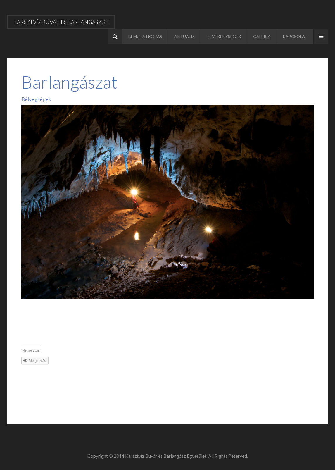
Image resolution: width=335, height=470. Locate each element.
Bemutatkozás (145, 36)
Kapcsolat (295, 36)
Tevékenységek (224, 36)
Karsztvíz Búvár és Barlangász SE (60, 22)
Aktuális (184, 36)
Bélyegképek (36, 99)
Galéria (262, 36)
